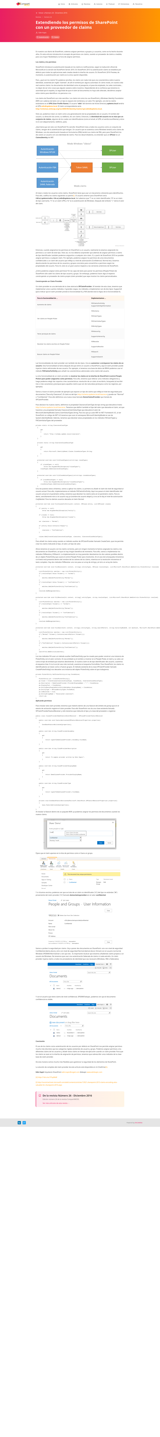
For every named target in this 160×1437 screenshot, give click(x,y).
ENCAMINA (138, 1123)
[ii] (106, 1067)
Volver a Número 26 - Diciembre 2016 (51, 13)
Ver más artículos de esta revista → (56, 1103)
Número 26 (48, 17)
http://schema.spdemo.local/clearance (92, 394)
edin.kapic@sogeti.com (71, 1072)
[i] (74, 195)
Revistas (38, 17)
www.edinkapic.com (94, 1072)
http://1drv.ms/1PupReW (47, 1077)
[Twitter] (24, 1122)
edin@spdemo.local (49, 106)
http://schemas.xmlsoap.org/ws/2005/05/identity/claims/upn (61, 109)
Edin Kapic (42, 32)
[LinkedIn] (19, 1122)
